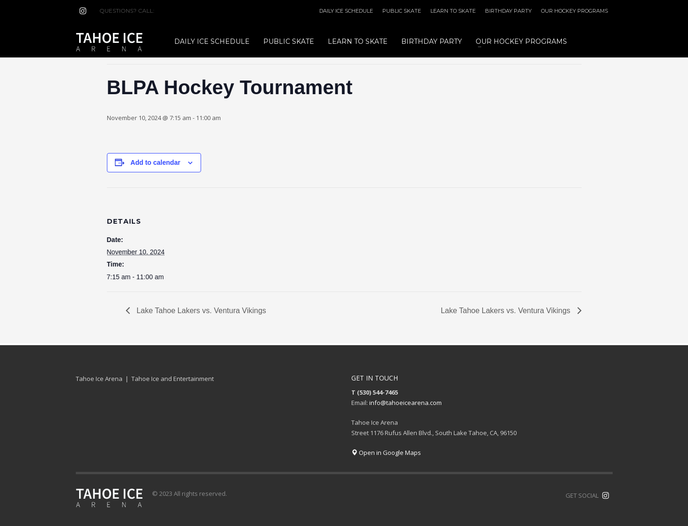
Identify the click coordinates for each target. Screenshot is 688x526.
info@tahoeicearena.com (405, 402)
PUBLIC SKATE (401, 11)
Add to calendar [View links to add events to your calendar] (155, 162)
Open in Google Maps (386, 452)
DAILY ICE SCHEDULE (346, 11)
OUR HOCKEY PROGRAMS (574, 11)
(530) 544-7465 (179, 10)
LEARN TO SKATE (453, 11)
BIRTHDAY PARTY (508, 11)
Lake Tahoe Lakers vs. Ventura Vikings (201, 311)
